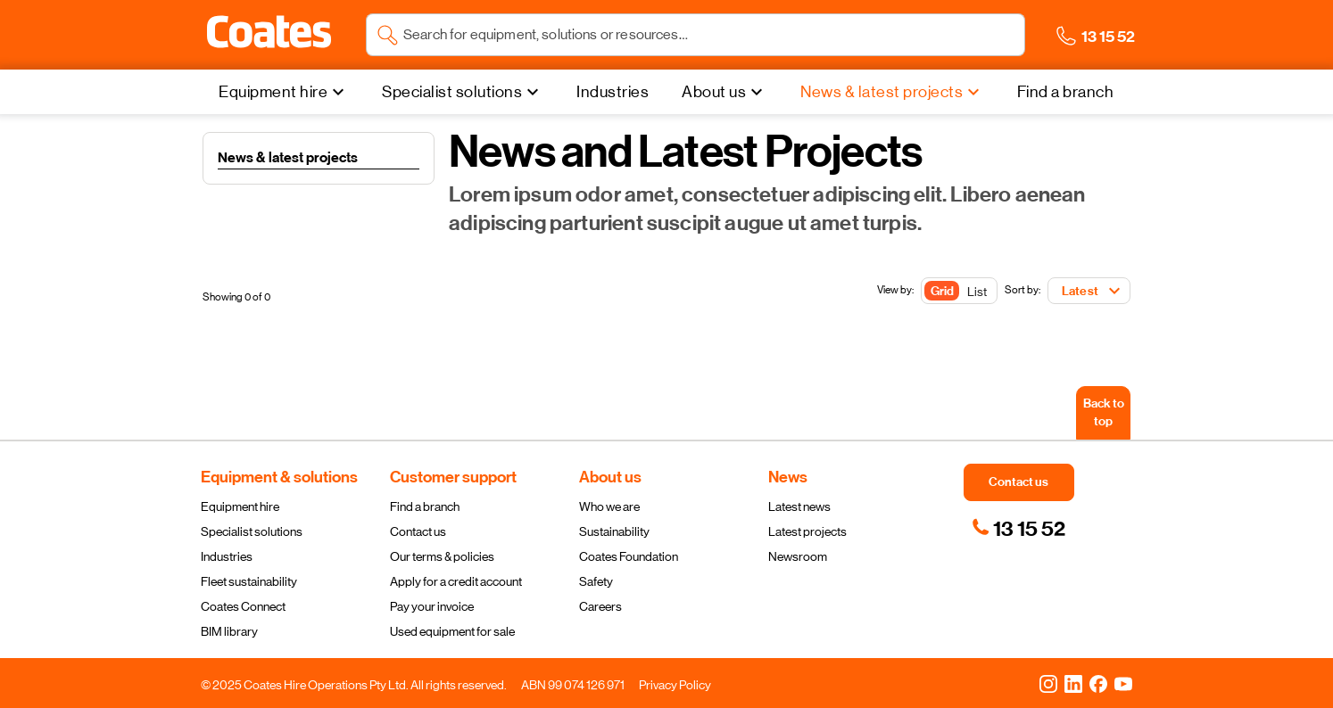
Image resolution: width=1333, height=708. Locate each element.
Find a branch (425, 506)
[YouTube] (1123, 683)
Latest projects (807, 531)
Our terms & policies (442, 556)
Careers (600, 606)
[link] (1018, 529)
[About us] (724, 91)
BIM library (229, 631)
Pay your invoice (432, 606)
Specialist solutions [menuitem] (452, 92)
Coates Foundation (628, 556)
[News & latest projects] (892, 91)
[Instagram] (1048, 683)
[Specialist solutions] (462, 91)
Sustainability (614, 531)
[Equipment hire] (284, 91)
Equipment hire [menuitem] (273, 92)
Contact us (418, 531)
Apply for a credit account (456, 581)
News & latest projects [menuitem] (881, 92)
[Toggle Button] (959, 291)
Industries (227, 556)
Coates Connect (243, 606)
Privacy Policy (675, 685)
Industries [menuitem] (612, 92)
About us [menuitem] (714, 92)
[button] (269, 32)
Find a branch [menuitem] (1065, 92)
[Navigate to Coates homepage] (269, 35)
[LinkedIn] (1073, 683)
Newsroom (797, 556)
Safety (596, 581)
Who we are (609, 506)
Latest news (799, 506)
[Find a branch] (1065, 91)
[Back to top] (1103, 413)
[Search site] (708, 34)
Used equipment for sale (452, 631)
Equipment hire (240, 506)
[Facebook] (1098, 683)
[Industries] (612, 91)
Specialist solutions (251, 531)
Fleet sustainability (249, 581)
